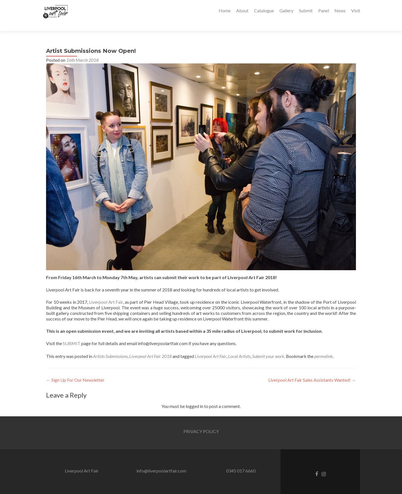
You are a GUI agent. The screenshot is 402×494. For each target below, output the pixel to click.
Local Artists (239, 346)
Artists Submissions (110, 346)
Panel (323, 10)
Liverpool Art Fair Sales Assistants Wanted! (312, 370)
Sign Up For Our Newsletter (75, 370)
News (340, 10)
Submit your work (268, 346)
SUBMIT (71, 333)
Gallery (286, 10)
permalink (323, 346)
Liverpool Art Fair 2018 (150, 346)
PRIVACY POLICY (201, 421)
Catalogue (264, 10)
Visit (355, 10)
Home (225, 10)
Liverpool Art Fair (106, 292)
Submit (306, 10)
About (242, 10)
